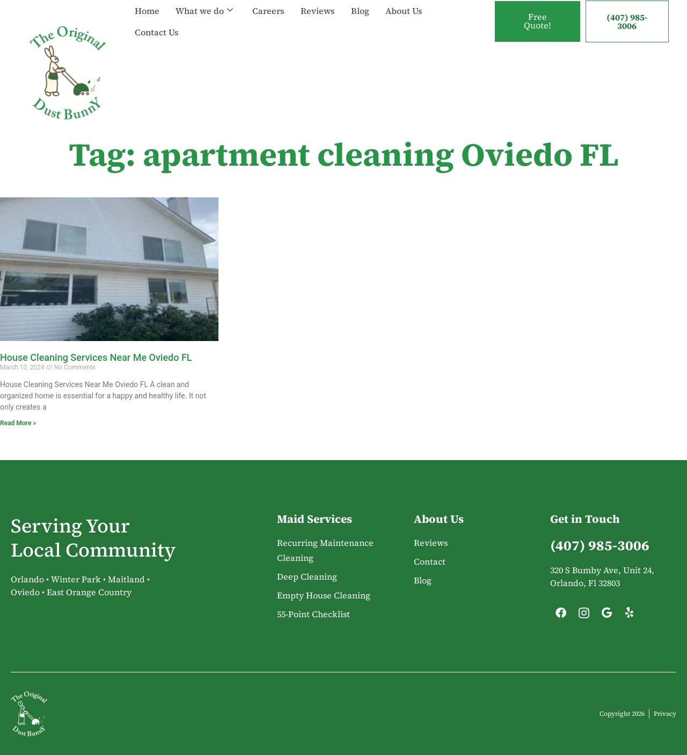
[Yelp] (630, 616)
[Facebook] (561, 616)
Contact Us (157, 32)
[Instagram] (584, 616)
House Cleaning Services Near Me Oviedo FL (96, 357)
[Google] (606, 616)
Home (147, 11)
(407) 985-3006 (627, 21)
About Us (403, 11)
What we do (204, 11)
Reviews (318, 11)
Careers (268, 11)
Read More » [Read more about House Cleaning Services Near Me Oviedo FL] (18, 423)
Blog (360, 11)
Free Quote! (537, 21)
